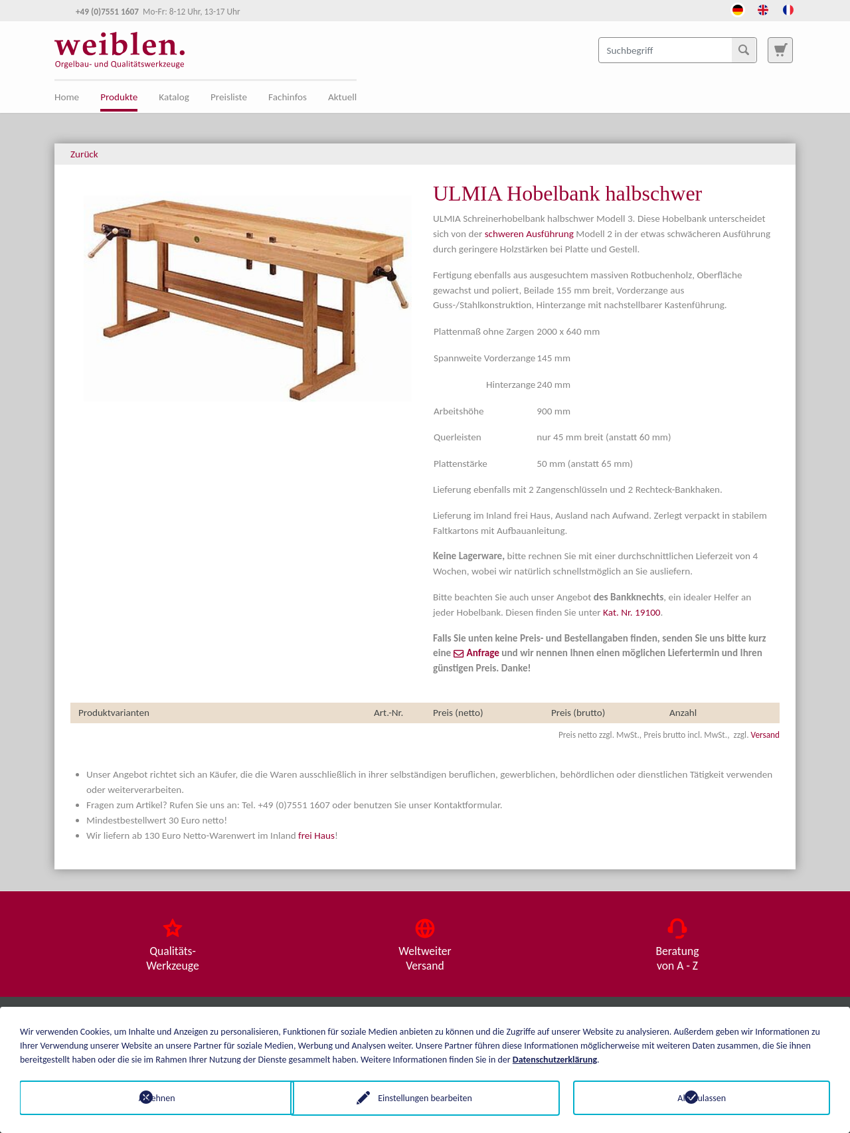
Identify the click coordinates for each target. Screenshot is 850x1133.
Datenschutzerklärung (555, 1059)
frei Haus (316, 835)
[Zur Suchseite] (780, 49)
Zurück (84, 154)
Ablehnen (148, 1097)
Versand (765, 735)
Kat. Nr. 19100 (631, 612)
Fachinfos (287, 97)
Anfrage (483, 653)
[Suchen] (744, 50)
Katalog (174, 97)
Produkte (118, 97)
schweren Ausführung (529, 234)
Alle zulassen (701, 1097)
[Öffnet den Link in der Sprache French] (788, 8)
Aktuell (342, 97)
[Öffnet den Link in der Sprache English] (763, 8)
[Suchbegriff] (677, 49)
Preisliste (229, 97)
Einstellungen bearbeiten (425, 1097)
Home (66, 97)
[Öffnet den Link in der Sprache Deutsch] (737, 8)
